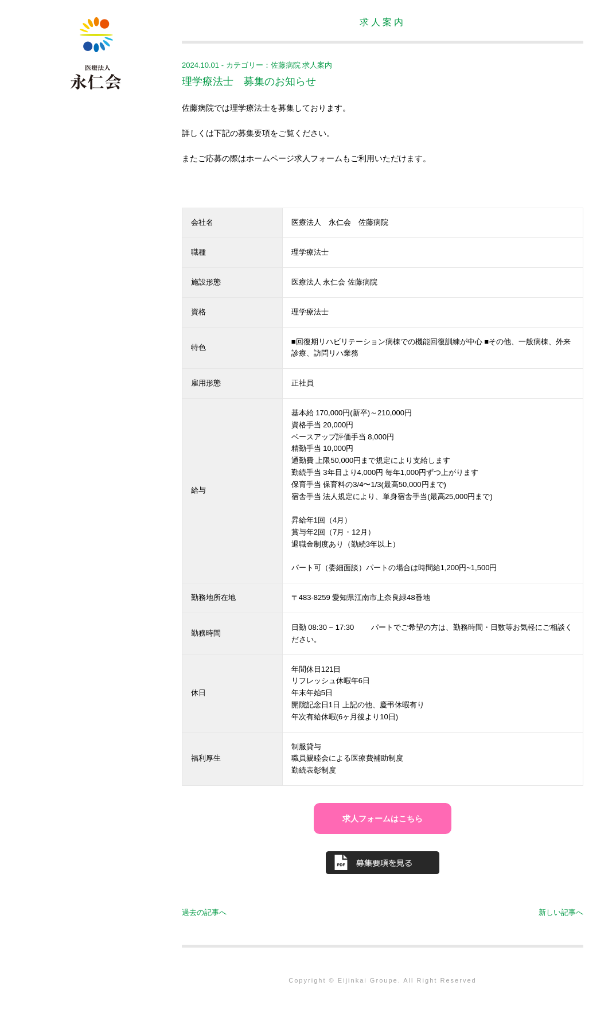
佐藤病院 (286, 65)
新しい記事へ (561, 912)
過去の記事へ (204, 912)
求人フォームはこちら (382, 818)
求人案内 (317, 65)
